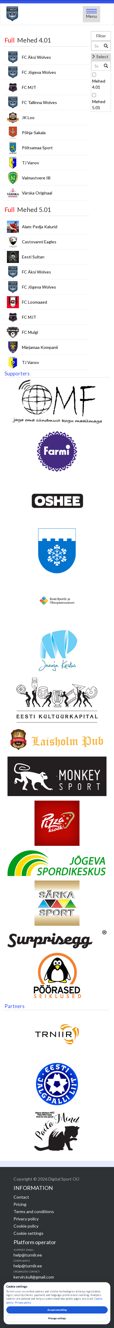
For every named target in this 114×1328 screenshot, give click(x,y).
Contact (21, 1197)
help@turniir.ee (28, 1254)
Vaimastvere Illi (36, 177)
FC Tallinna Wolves (39, 102)
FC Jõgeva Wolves (39, 72)
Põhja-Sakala (34, 132)
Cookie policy (26, 1225)
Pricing (20, 1204)
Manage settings (57, 1318)
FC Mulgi (30, 332)
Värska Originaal (37, 192)
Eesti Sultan (33, 256)
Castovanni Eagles (39, 241)
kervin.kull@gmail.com (34, 1276)
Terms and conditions (34, 1211)
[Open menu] (91, 14)
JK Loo (28, 117)
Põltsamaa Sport (37, 147)
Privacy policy (26, 1218)
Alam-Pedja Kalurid (39, 226)
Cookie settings (29, 1233)
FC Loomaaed (34, 302)
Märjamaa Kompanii (40, 347)
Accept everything (57, 1309)
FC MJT (29, 87)
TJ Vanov (30, 162)
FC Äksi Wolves (36, 57)
